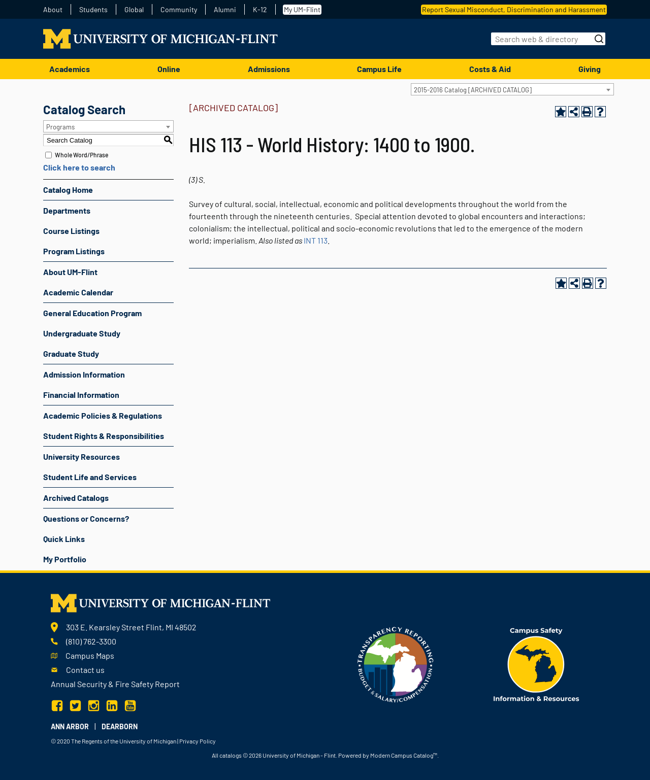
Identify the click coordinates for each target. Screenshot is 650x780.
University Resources (81, 456)
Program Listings (74, 251)
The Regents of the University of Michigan (123, 740)
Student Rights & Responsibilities (103, 435)
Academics (69, 69)
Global (134, 9)
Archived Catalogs (76, 497)
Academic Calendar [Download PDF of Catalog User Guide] (78, 292)
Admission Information (84, 374)
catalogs (230, 755)
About (52, 9)
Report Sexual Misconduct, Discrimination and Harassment (514, 9)
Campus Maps (90, 655)
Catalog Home (68, 189)
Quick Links (64, 539)
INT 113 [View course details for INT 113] (316, 240)
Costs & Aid (490, 69)
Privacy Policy (197, 740)
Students (93, 9)
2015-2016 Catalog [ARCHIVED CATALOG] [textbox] (473, 90)
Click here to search (79, 167)
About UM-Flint (70, 272)
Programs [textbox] (60, 127)
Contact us (85, 669)
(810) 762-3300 (91, 641)
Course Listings (71, 230)
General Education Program (92, 313)
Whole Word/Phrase (81, 154)
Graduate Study (71, 353)
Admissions (269, 69)
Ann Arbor (70, 726)
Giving (589, 69)
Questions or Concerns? (86, 518)
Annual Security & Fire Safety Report (115, 684)
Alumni (225, 9)
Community (178, 9)
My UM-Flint (302, 9)
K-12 (260, 9)
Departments (66, 210)
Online (168, 69)
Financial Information (81, 394)
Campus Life (379, 69)
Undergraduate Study (81, 333)
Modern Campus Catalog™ (403, 755)
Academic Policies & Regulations (102, 415)
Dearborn (120, 726)
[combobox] (512, 89)
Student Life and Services (90, 477)
